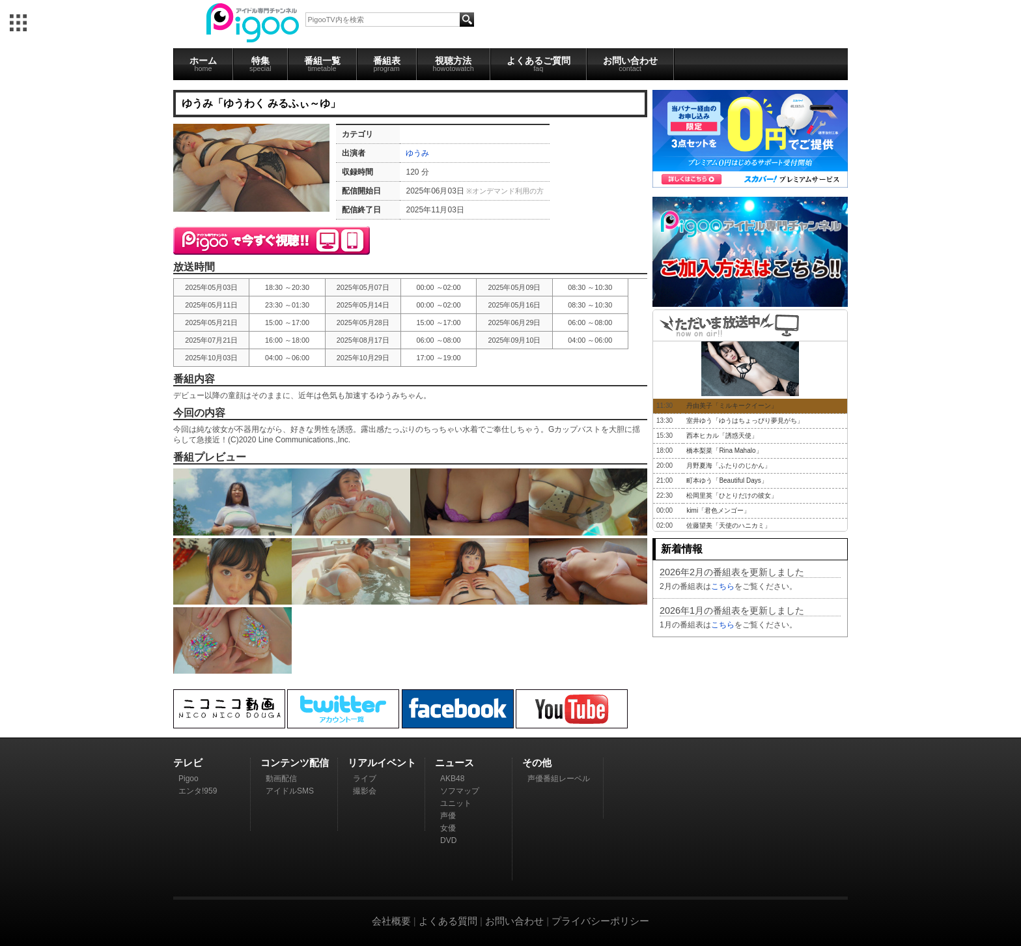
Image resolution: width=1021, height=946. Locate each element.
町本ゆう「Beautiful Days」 (726, 480)
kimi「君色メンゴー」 (718, 510)
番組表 (386, 63)
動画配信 (281, 778)
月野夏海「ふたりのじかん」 (728, 465)
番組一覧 (322, 63)
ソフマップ (459, 791)
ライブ (364, 778)
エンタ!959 (197, 791)
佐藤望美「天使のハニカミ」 (728, 525)
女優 (448, 828)
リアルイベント (382, 762)
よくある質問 (448, 920)
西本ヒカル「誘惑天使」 (722, 435)
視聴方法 (453, 63)
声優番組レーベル (558, 778)
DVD (448, 840)
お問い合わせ (630, 63)
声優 (448, 815)
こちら (722, 586)
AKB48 (452, 778)
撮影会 (364, 791)
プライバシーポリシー (600, 920)
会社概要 (391, 920)
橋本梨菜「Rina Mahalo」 (724, 450)
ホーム (203, 63)
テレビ (188, 762)
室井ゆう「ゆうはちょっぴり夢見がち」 (745, 420)
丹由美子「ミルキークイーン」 (731, 405)
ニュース (454, 762)
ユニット (455, 803)
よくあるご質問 (538, 63)
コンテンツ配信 (294, 762)
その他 (537, 762)
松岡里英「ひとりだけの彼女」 (731, 495)
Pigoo (188, 778)
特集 (260, 63)
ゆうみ (417, 153)
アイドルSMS (290, 791)
